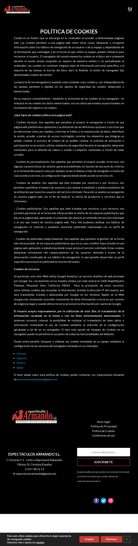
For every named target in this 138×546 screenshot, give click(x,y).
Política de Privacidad (104, 426)
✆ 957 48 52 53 (34, 469)
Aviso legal (103, 421)
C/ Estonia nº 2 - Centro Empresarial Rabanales (34, 460)
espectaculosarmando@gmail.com (37, 379)
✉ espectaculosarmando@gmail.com (34, 473)
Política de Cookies (103, 431)
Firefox (21, 362)
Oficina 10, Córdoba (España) (34, 464)
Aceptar (89, 539)
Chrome (21, 353)
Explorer (22, 358)
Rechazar (111, 539)
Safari (20, 367)
